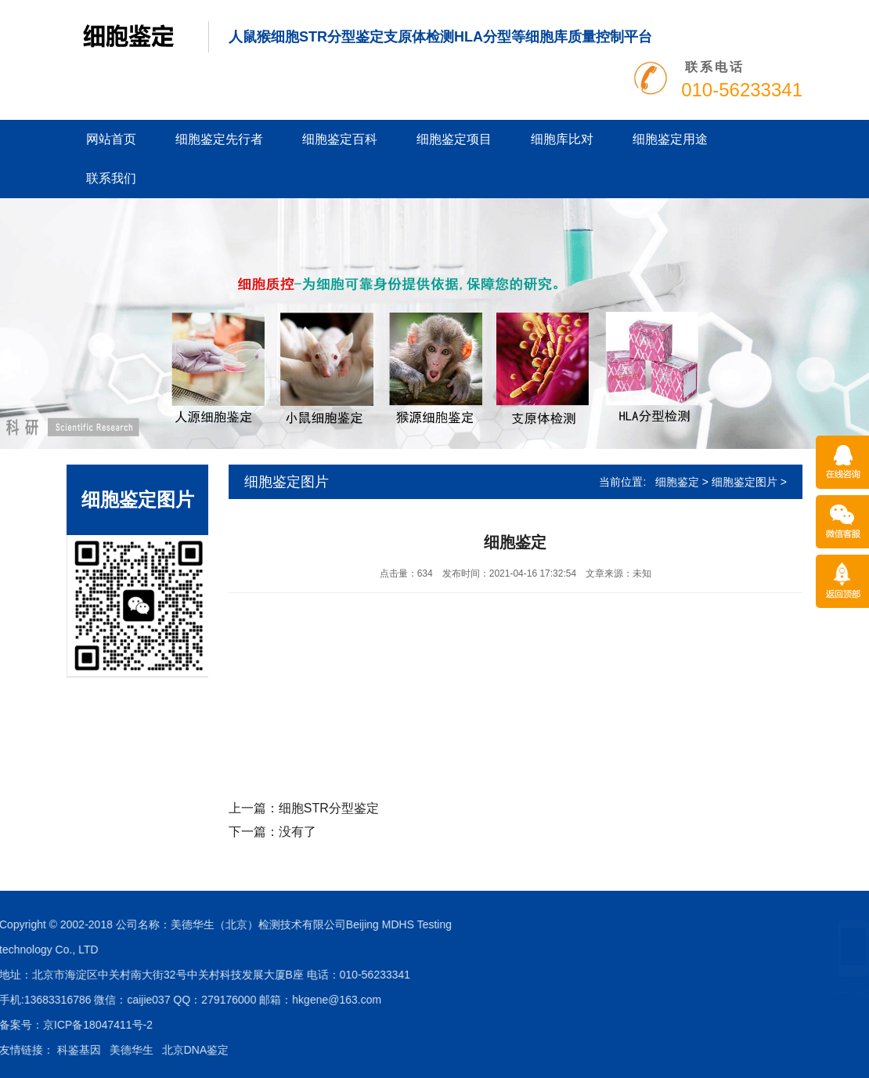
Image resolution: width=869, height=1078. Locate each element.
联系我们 (111, 178)
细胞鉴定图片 (744, 482)
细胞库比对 (562, 139)
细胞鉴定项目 (454, 139)
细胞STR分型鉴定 (329, 808)
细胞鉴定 (677, 482)
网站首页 (111, 139)
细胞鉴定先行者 (219, 139)
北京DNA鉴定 (42, 1050)
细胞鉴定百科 (339, 139)
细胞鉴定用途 (670, 139)
